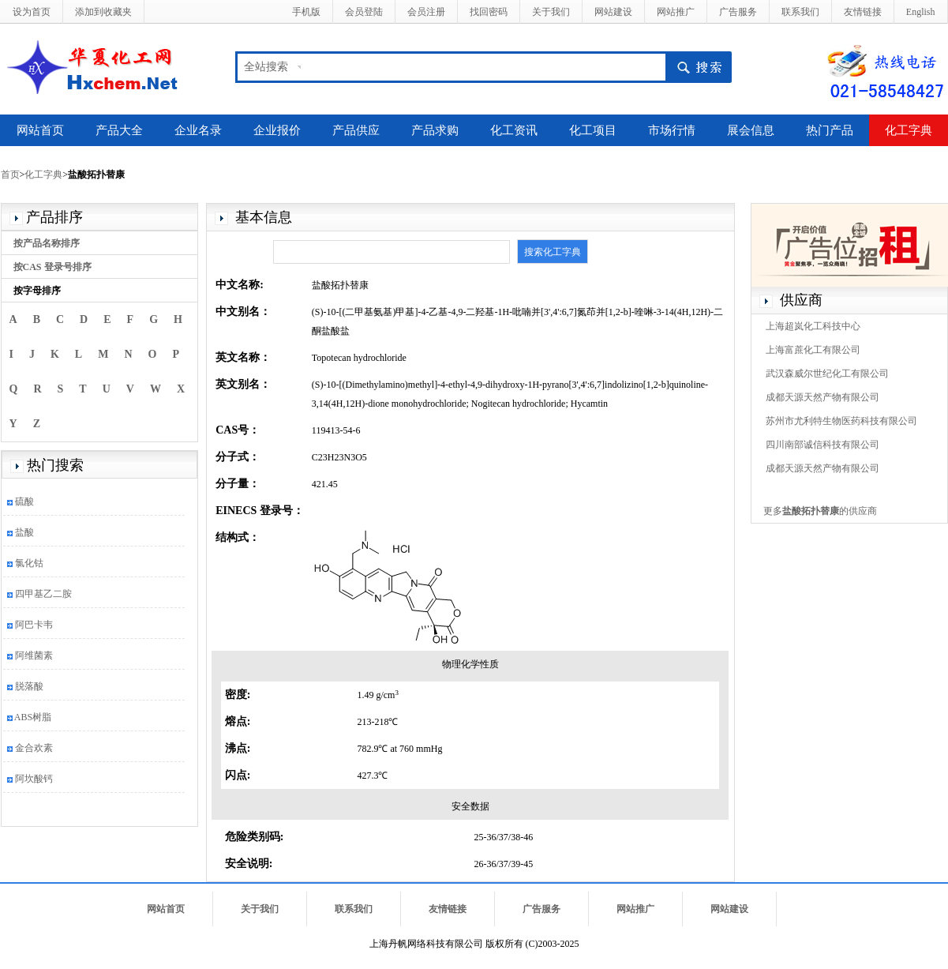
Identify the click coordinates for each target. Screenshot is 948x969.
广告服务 (738, 11)
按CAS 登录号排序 (52, 266)
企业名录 (198, 130)
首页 (10, 174)
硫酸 (24, 501)
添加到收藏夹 (103, 11)
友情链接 (863, 11)
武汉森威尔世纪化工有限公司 (827, 373)
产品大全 (119, 130)
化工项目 (592, 130)
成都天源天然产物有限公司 (822, 397)
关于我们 (551, 11)
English (920, 11)
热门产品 (829, 130)
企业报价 (277, 130)
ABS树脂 (32, 717)
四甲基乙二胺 (43, 593)
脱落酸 (29, 686)
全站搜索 (266, 67)
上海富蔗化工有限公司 (813, 349)
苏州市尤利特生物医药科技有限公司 (841, 420)
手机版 (306, 11)
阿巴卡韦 (34, 624)
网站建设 (613, 11)
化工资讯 (514, 130)
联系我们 (800, 11)
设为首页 (32, 11)
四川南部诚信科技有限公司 (822, 444)
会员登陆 (364, 11)
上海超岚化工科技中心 (813, 326)
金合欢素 (34, 747)
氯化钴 (29, 563)
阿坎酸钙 (34, 778)
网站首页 (40, 130)
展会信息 (750, 130)
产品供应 (356, 130)
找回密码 (489, 11)
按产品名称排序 (46, 243)
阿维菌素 (34, 655)
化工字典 (908, 130)
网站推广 (676, 11)
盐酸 (24, 532)
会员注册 (426, 11)
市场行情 (671, 130)
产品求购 (435, 130)
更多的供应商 (820, 510)
